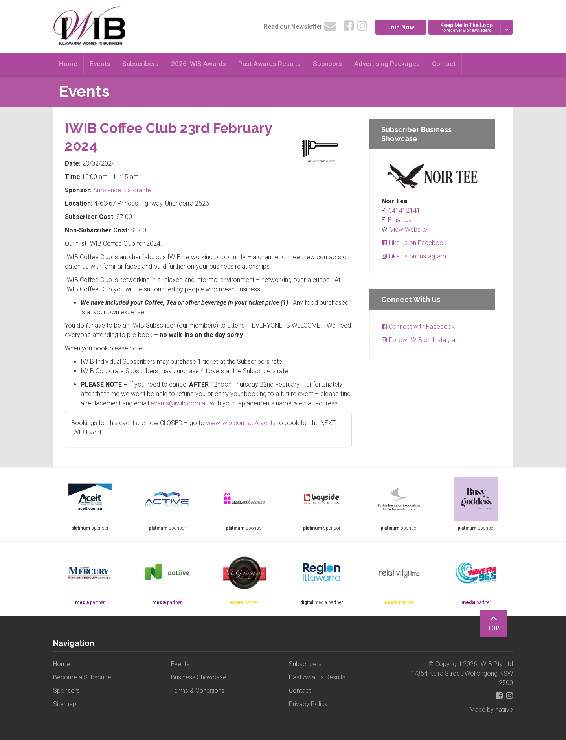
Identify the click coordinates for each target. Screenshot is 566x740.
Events (100, 64)
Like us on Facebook (414, 243)
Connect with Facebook (418, 326)
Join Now (400, 27)
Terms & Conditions (197, 690)
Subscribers (140, 64)
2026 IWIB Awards (198, 64)
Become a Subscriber (83, 677)
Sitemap (64, 704)
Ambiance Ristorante (122, 190)
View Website (408, 229)
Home (68, 64)
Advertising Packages (387, 64)
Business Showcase (198, 677)
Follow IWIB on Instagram (421, 340)
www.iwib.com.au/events (241, 423)
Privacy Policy (308, 704)
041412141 (404, 210)
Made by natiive (491, 709)
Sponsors (327, 64)
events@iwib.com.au (179, 403)
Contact (444, 64)
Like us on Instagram (414, 256)
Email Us (400, 220)
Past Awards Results (269, 64)
